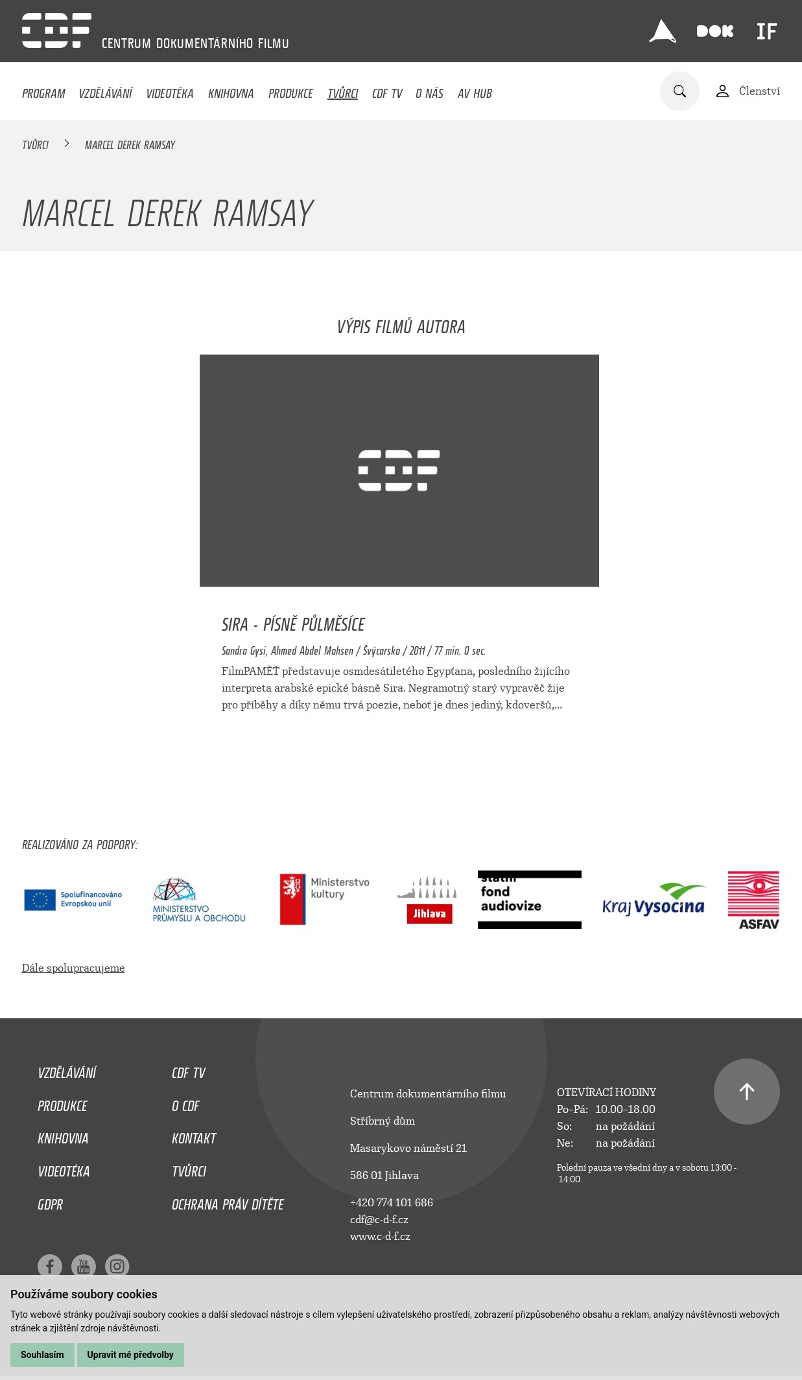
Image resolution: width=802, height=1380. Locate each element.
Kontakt (194, 1135)
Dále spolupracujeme (73, 968)
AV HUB (475, 90)
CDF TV (387, 90)
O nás (429, 90)
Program (43, 90)
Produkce (290, 90)
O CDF (185, 1102)
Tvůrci (342, 90)
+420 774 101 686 (391, 1203)
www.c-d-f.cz (380, 1236)
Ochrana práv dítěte (227, 1201)
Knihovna (231, 90)
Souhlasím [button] (42, 1355)
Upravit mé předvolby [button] (131, 1355)
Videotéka (170, 90)
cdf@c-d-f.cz (379, 1219)
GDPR (50, 1201)
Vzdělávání (105, 90)
